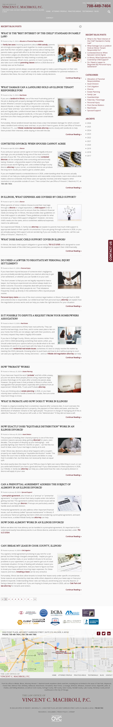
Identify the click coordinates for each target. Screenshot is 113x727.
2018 (88, 152)
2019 (88, 148)
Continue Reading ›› (74, 78)
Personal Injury (25, 268)
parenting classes (27, 62)
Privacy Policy (62, 712)
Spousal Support (27, 492)
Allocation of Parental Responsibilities (31, 41)
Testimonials (87, 11)
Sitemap (72, 712)
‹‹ (2, 599)
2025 (88, 126)
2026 (88, 123)
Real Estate (22, 95)
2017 (88, 155)
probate (31, 375)
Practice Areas (74, 11)
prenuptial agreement (11, 495)
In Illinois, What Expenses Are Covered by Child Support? (99, 58)
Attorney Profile (59, 11)
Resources (42, 712)
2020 (88, 145)
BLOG (102, 675)
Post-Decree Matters (95, 105)
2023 (88, 134)
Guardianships (93, 97)
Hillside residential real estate (29, 128)
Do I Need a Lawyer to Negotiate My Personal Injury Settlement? (99, 64)
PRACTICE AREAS (80, 675)
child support (40, 207)
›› (34, 599)
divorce (12, 207)
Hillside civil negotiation (56, 354)
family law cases (9, 44)
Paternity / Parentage (96, 100)
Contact (49, 18)
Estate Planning (27, 371)
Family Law (91, 94)
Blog (96, 11)
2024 (88, 130)
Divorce (22, 148)
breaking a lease (23, 572)
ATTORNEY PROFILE (65, 675)
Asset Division (26, 434)
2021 (88, 141)
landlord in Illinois (17, 98)
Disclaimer (52, 712)
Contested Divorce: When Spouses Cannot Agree (97, 54)
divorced (36, 440)
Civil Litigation (26, 550)
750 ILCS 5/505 (54, 244)
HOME (54, 675)
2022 (88, 137)
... (31, 599)
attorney (45, 128)
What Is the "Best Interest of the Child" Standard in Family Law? (98, 41)
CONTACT (109, 675)
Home (48, 11)
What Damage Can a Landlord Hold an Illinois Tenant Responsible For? (99, 48)
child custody (42, 44)
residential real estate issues (24, 348)
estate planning (27, 391)
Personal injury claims (9, 297)
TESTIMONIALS (93, 675)
